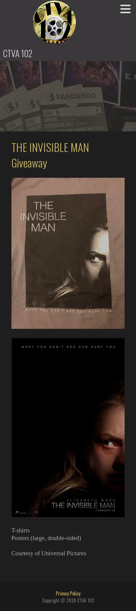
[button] (127, 8)
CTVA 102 (17, 53)
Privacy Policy (68, 593)
